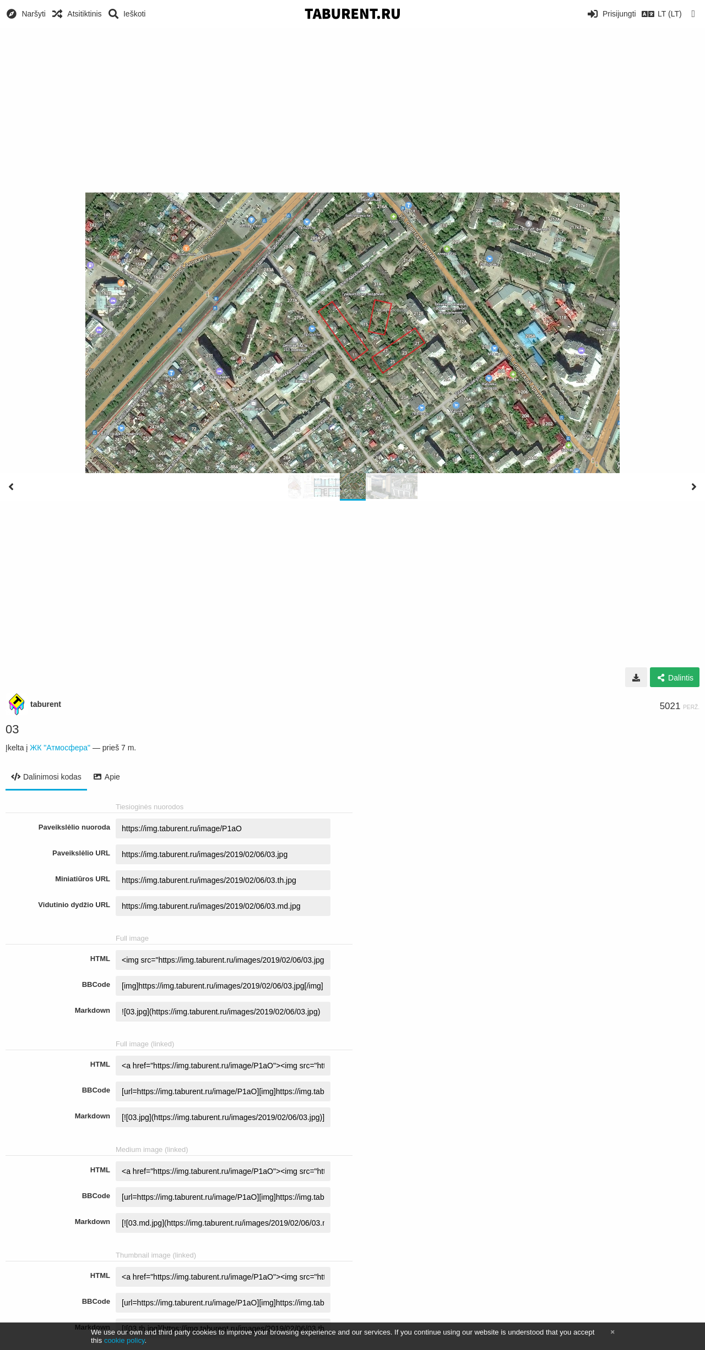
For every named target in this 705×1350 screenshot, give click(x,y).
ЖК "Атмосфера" (60, 747)
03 (12, 729)
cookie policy (124, 1340)
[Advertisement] (352, 110)
